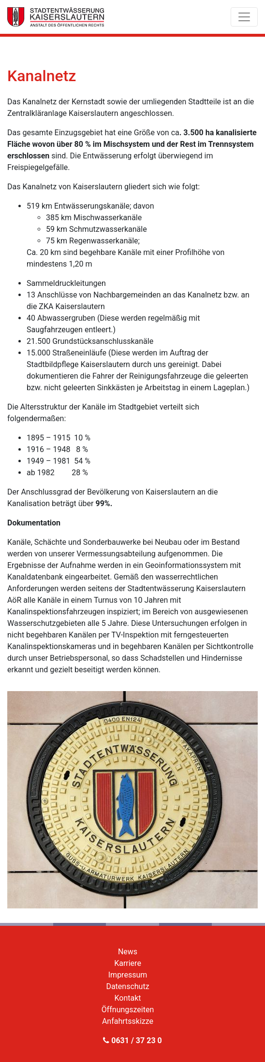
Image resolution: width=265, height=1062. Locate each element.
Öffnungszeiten (128, 1009)
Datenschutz (127, 986)
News (127, 951)
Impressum (127, 974)
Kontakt (127, 998)
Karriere (127, 963)
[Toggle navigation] (244, 17)
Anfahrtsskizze (127, 1021)
